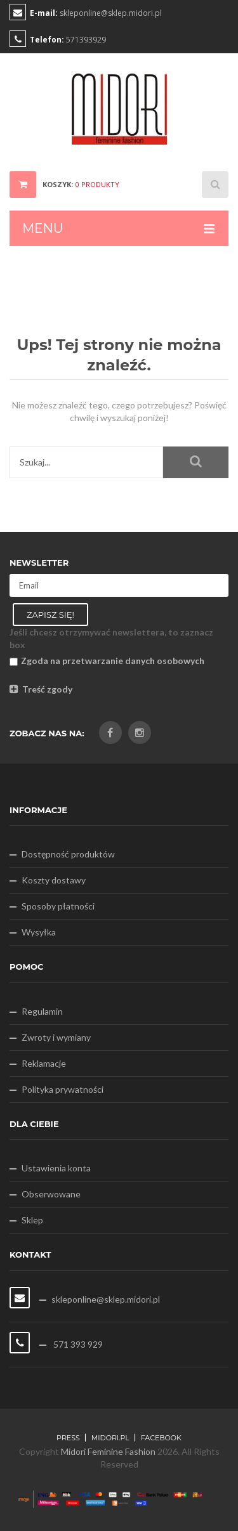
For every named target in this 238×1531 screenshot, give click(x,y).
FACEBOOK (161, 1437)
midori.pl (110, 1437)
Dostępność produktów (68, 854)
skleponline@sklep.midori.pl (111, 13)
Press (68, 1437)
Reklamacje (44, 1063)
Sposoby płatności (58, 906)
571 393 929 (77, 1344)
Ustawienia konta (56, 1168)
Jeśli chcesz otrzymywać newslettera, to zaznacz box (111, 638)
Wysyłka (39, 932)
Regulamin (42, 1011)
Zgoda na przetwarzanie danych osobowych (107, 660)
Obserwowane (51, 1194)
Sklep (32, 1220)
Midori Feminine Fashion (108, 1451)
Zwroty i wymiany (56, 1037)
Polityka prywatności (62, 1089)
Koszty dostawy (54, 880)
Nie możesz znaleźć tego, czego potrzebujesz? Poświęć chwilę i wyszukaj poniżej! (119, 411)
